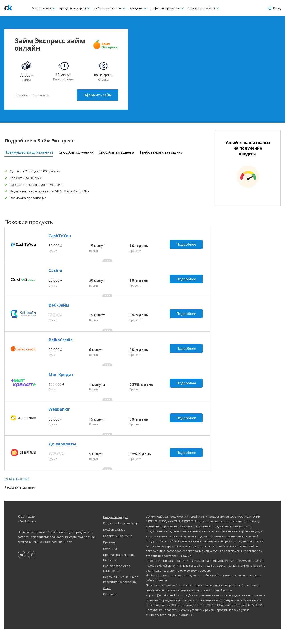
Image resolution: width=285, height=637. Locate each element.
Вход (274, 8)
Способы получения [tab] (76, 151)
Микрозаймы (43, 8)
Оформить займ (97, 95)
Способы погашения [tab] (116, 151)
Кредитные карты (74, 8)
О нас (107, 596)
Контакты (110, 602)
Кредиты (138, 8)
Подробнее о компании (32, 95)
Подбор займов (114, 537)
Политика (110, 556)
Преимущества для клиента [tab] (28, 151)
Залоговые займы (203, 8)
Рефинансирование (167, 8)
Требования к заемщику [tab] (160, 151)
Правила (109, 550)
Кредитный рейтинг (117, 543)
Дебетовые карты (109, 8)
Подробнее (186, 244)
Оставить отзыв (16, 486)
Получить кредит (115, 525)
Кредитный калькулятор (120, 531)
